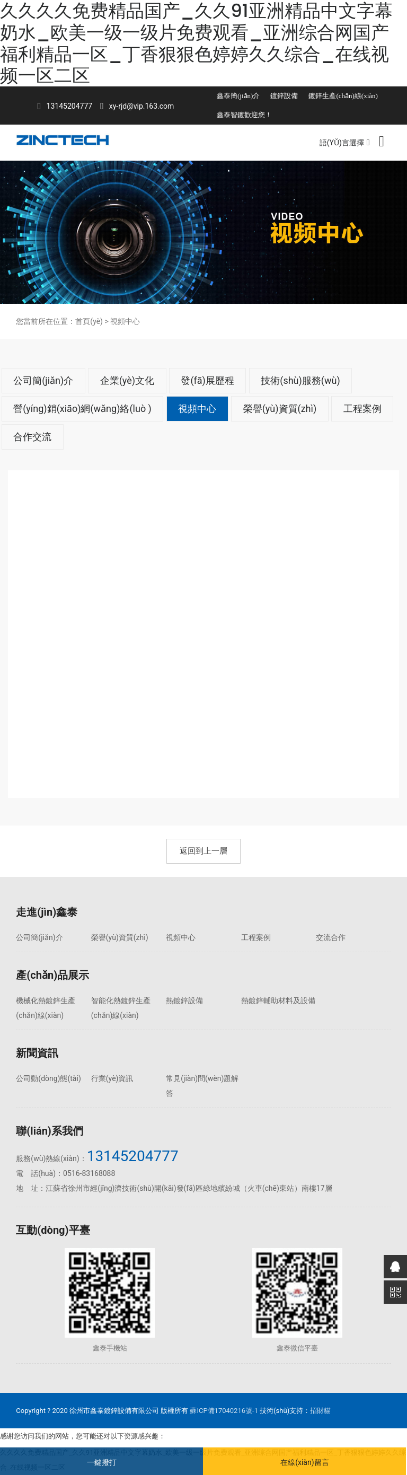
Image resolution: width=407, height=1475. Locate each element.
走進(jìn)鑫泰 (46, 912)
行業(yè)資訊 (112, 1078)
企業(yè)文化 (127, 380)
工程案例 (362, 408)
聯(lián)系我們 (49, 1131)
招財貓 (320, 1411)
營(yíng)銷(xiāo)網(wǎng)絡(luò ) (82, 408)
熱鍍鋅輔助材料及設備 (278, 1000)
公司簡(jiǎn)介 (43, 380)
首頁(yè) (89, 321)
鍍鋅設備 (284, 96)
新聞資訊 (37, 1053)
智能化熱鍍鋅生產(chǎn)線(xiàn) (121, 1008)
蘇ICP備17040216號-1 (224, 1411)
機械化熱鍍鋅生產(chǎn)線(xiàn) (45, 1008)
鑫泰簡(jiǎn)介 (238, 96)
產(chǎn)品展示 (52, 975)
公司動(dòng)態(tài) (48, 1078)
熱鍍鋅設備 (184, 1000)
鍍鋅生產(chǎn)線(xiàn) (342, 96)
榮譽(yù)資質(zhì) (280, 408)
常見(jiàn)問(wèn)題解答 (202, 1086)
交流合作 (331, 937)
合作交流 (32, 436)
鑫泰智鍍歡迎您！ (244, 115)
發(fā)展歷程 (207, 380)
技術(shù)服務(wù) (300, 380)
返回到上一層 (203, 851)
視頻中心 (197, 408)
